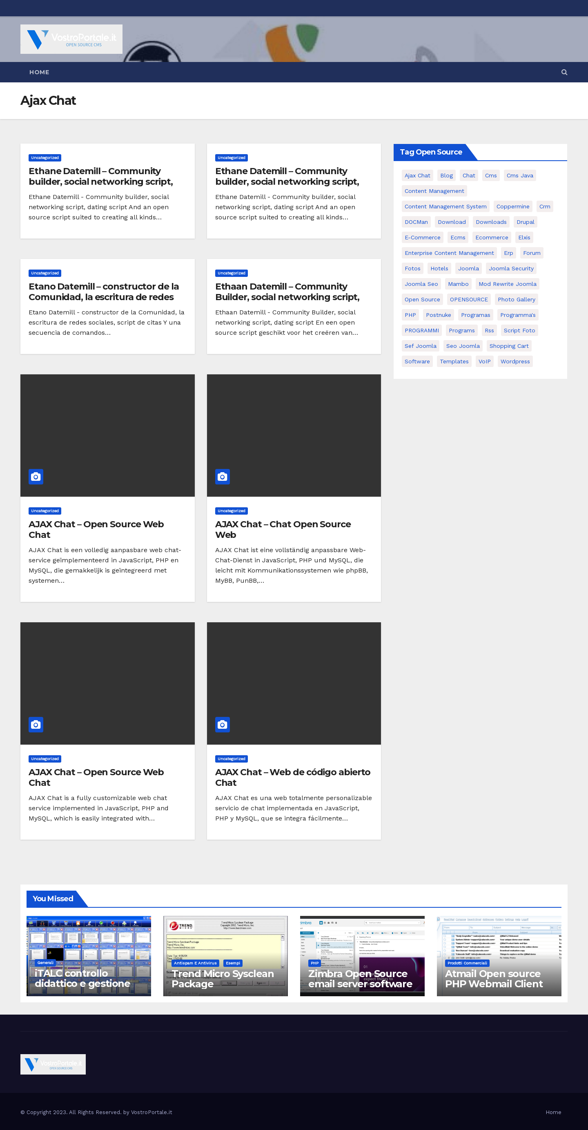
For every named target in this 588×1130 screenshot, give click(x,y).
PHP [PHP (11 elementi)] (410, 315)
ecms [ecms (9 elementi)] (458, 237)
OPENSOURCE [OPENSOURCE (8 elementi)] (469, 299)
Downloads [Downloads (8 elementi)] (491, 222)
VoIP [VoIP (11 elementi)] (485, 361)
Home (39, 72)
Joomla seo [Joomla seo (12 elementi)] (421, 284)
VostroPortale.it (151, 1112)
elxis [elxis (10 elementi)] (524, 237)
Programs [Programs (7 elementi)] (462, 330)
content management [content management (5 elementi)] (434, 191)
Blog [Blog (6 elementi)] (446, 175)
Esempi (233, 963)
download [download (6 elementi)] (452, 222)
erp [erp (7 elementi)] (508, 253)
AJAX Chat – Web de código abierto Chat (293, 777)
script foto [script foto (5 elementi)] (519, 330)
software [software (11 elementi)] (417, 361)
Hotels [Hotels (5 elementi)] (439, 268)
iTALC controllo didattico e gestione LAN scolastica (82, 983)
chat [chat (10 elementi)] (469, 175)
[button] (564, 72)
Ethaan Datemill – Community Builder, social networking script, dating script (287, 297)
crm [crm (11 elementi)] (544, 206)
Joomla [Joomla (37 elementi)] (468, 268)
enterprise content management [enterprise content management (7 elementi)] (449, 253)
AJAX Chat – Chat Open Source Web (283, 529)
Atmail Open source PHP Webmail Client (493, 979)
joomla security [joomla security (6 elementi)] (511, 268)
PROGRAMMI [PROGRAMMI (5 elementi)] (422, 330)
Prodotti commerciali (467, 963)
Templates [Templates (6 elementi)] (454, 361)
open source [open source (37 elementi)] (422, 299)
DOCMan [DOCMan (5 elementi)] (416, 222)
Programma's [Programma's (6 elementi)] (518, 315)
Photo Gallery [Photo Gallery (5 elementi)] (516, 299)
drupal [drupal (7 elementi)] (526, 222)
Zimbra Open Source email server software (360, 979)
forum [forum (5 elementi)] (532, 253)
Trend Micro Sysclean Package (223, 979)
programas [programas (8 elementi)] (475, 315)
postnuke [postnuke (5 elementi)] (438, 315)
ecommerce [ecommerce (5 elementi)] (491, 237)
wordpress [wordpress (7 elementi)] (515, 361)
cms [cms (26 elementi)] (491, 175)
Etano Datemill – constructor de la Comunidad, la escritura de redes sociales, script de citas (104, 297)
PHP (314, 963)
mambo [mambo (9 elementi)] (458, 284)
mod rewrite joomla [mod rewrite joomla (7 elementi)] (508, 284)
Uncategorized (45, 157)
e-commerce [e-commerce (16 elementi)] (423, 237)
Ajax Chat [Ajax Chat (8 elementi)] (417, 175)
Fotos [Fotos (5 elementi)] (413, 268)
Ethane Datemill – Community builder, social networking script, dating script (101, 182)
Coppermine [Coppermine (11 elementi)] (513, 206)
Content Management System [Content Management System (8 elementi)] (446, 206)
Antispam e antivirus (195, 963)
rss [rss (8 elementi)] (489, 330)
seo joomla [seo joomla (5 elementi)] (463, 346)
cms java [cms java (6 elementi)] (520, 175)
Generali (45, 962)
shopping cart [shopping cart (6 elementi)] (509, 346)
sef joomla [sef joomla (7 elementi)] (421, 346)
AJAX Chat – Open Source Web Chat (96, 529)
